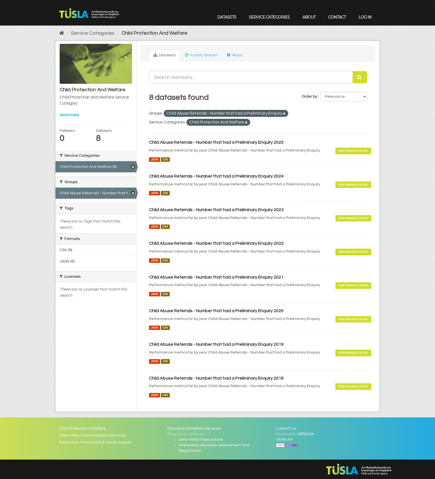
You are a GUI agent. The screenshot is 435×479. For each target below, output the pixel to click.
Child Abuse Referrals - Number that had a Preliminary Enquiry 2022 (216, 243)
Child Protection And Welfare (154, 33)
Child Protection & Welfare (82, 428)
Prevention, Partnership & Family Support (95, 442)
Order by (309, 97)
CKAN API (284, 440)
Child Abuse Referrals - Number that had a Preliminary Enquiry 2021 (216, 277)
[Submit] (360, 77)
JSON (154, 159)
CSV (165, 159)
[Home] (61, 33)
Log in (364, 17)
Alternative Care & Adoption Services (92, 435)
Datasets (226, 17)
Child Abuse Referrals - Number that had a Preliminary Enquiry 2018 (216, 378)
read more (69, 115)
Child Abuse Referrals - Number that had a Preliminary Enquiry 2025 (216, 142)
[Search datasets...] (251, 77)
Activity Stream (201, 55)
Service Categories (269, 17)
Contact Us (286, 428)
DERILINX (306, 434)
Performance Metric (353, 150)
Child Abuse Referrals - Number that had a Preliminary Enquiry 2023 (216, 210)
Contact (337, 17)
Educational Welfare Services (194, 428)
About (308, 17)
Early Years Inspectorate (201, 440)
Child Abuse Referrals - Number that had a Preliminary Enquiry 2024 (216, 176)
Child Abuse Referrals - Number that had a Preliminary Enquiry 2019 (216, 344)
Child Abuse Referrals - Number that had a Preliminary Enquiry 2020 (216, 311)
